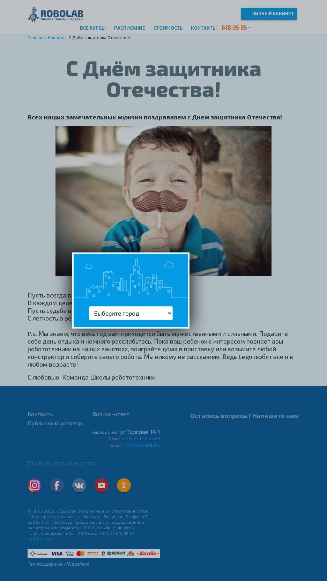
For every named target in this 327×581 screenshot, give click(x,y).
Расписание (129, 28)
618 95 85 (234, 27)
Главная (36, 37)
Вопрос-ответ (110, 414)
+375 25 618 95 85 (141, 438)
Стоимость (168, 28)
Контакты (204, 28)
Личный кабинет (269, 13)
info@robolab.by (142, 445)
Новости (56, 37)
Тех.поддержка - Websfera (58, 564)
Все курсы (93, 28)
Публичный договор (55, 423)
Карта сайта (39, 538)
